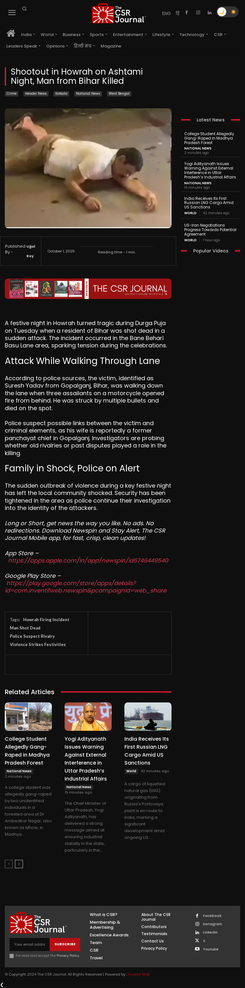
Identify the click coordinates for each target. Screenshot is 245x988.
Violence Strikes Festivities (38, 644)
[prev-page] (9, 864)
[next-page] (19, 864)
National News (88, 94)
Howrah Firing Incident (46, 619)
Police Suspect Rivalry (32, 636)
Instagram (212, 924)
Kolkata (61, 94)
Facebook (212, 915)
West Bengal (119, 94)
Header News (36, 94)
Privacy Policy (68, 955)
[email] (30, 944)
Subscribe (64, 944)
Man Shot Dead (25, 627)
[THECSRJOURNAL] (119, 13)
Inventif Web (139, 974)
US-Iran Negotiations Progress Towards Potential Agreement (210, 229)
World (131, 771)
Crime (11, 94)
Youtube (211, 949)
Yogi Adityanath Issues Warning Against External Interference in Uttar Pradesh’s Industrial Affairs (210, 170)
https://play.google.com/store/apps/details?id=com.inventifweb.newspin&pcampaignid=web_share (85, 586)
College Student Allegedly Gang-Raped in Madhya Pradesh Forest (209, 138)
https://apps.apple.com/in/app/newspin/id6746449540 (88, 560)
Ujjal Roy (30, 251)
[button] (24, 8)
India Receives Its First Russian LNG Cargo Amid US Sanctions (209, 203)
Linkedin (210, 932)
